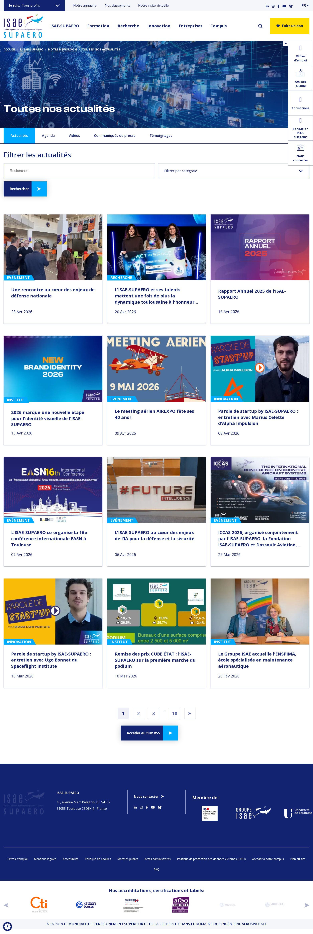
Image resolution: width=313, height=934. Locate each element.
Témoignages (161, 135)
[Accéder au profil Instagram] (273, 5)
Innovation (158, 26)
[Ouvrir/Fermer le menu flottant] (285, 43)
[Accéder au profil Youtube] (284, 5)
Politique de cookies (98, 864)
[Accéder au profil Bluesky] (291, 5)
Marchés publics (127, 864)
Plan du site (297, 864)
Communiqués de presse (115, 135)
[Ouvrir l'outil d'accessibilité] (7, 926)
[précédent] (6, 910)
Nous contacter (146, 796)
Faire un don (289, 26)
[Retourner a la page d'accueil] (23, 26)
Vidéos (74, 135)
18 (174, 713)
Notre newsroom (62, 49)
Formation (98, 26)
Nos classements (117, 5)
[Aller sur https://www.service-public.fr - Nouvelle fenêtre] (209, 816)
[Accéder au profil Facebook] (278, 5)
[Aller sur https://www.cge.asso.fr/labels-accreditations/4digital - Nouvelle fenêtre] (275, 910)
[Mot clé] (79, 171)
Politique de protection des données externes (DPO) (211, 864)
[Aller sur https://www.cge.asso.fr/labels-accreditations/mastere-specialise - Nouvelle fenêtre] (228, 910)
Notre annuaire (85, 5)
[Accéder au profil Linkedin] (267, 5)
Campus (218, 26)
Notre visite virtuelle (153, 5)
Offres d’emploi (18, 864)
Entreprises (190, 26)
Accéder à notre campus (268, 864)
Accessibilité (70, 864)
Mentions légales (45, 864)
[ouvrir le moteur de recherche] (260, 26)
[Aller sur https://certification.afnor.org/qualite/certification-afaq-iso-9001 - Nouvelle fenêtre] (180, 910)
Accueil (10, 49)
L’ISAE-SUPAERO (32, 49)
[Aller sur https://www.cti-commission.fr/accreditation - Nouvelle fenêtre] (38, 910)
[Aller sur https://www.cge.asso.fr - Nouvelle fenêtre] (86, 910)
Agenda (48, 135)
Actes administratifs (158, 864)
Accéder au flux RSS (143, 733)
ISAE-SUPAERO (64, 26)
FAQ (156, 874)
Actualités (19, 135)
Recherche (128, 26)
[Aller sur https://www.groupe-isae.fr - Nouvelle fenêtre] (251, 816)
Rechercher (19, 189)
